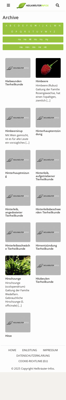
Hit (45, 47)
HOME (12, 350)
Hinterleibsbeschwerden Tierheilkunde (48, 210)
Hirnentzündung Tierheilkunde (46, 247)
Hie (21, 47)
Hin (33, 47)
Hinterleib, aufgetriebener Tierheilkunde (45, 176)
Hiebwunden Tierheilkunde (14, 82)
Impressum (50, 350)
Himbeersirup (14, 131)
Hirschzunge (13, 278)
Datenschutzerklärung (33, 355)
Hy (46, 39)
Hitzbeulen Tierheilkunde (45, 280)
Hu (41, 39)
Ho (35, 39)
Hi (30, 39)
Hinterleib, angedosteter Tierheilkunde (14, 212)
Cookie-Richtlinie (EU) (33, 361)
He (25, 39)
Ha (19, 39)
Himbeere (42, 81)
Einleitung (29, 350)
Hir (39, 47)
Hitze (8, 335)
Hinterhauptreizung (17, 174)
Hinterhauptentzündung (48, 132)
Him (27, 47)
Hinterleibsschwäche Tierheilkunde (17, 247)
